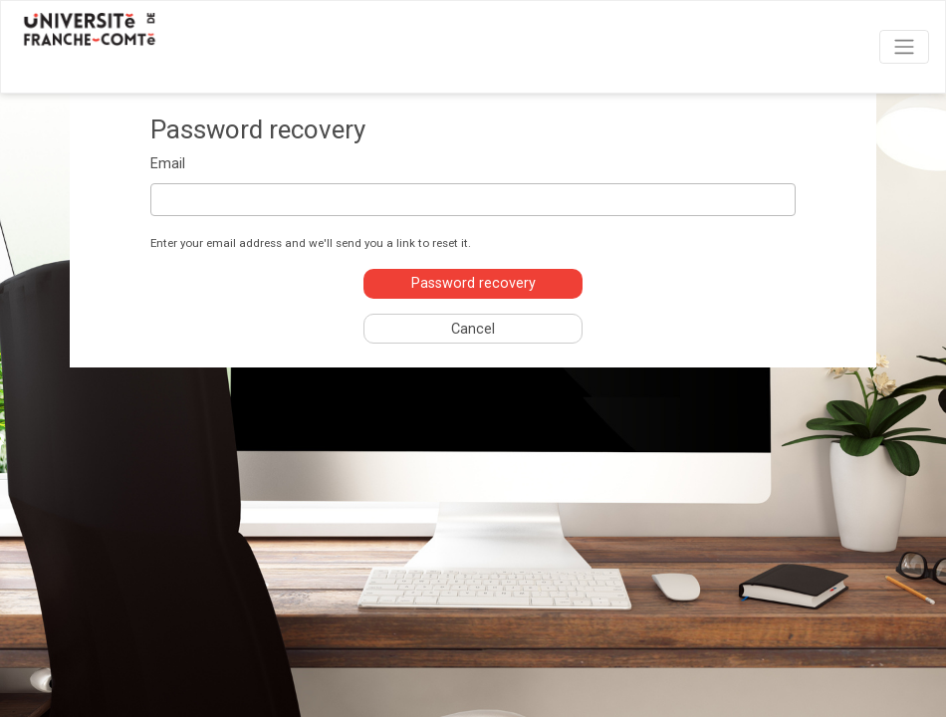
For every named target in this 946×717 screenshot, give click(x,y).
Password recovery (473, 283)
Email (167, 163)
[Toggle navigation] (904, 47)
